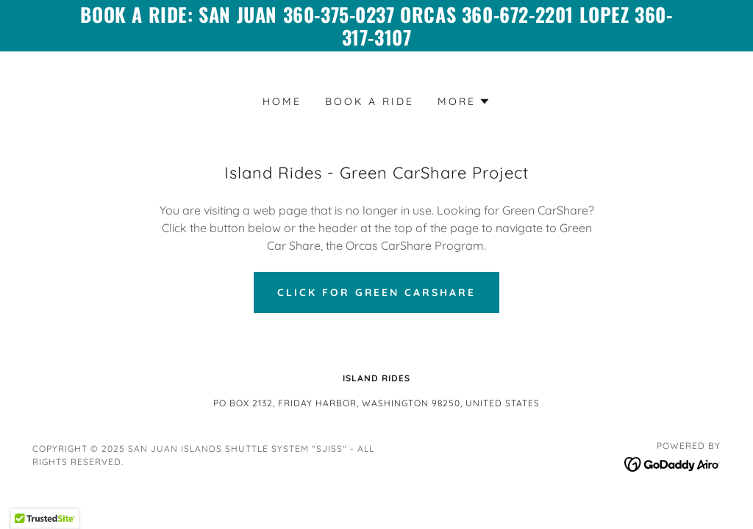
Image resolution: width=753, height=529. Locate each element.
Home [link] (282, 101)
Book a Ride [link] (369, 101)
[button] (464, 101)
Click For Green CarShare (377, 292)
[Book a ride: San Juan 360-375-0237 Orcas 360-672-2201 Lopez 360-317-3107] (376, 25)
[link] (672, 463)
